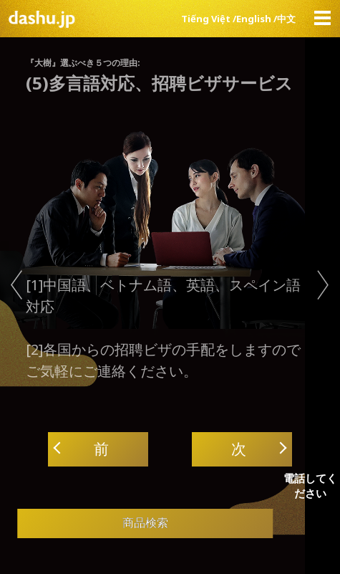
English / (256, 18)
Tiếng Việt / (208, 18)
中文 (286, 18)
